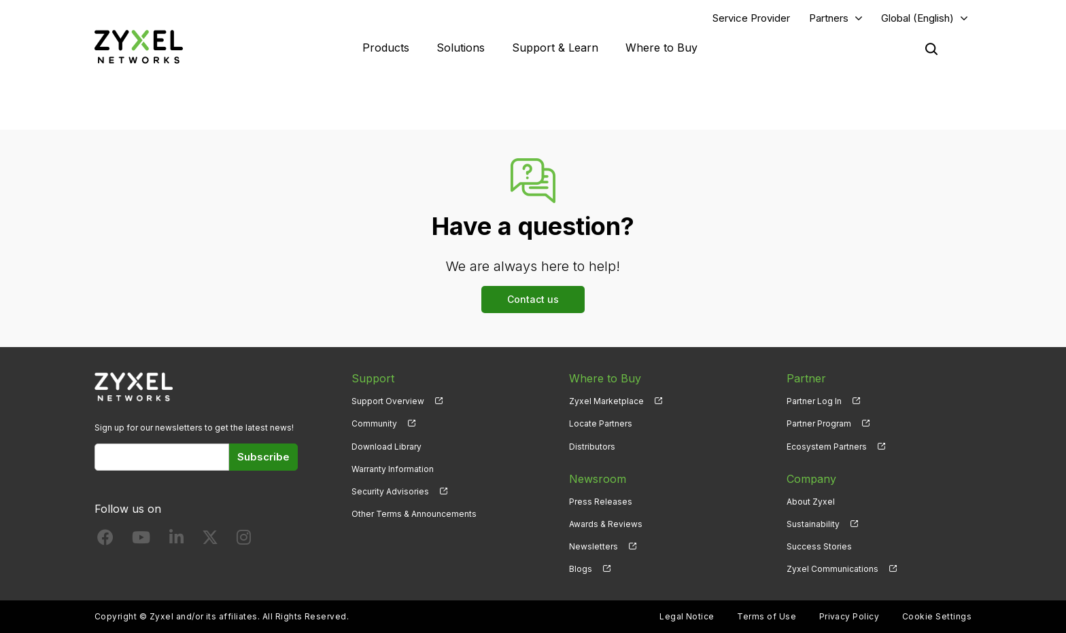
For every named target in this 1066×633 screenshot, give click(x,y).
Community (374, 423)
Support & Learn (555, 47)
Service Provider (751, 18)
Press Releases (600, 501)
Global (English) (917, 18)
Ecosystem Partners (827, 446)
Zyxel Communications (832, 569)
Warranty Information (392, 469)
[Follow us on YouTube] (141, 540)
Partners (828, 18)
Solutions (460, 47)
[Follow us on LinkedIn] (176, 540)
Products (385, 47)
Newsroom (597, 479)
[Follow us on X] (210, 540)
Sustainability (813, 524)
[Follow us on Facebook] (105, 540)
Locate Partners (600, 423)
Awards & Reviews (605, 524)
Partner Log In (814, 401)
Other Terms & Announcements (414, 514)
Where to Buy (661, 47)
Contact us (533, 299)
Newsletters (593, 546)
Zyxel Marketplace (606, 401)
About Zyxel (811, 501)
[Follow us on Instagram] (244, 540)
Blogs (580, 569)
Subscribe (263, 456)
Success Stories (819, 546)
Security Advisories (390, 491)
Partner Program (819, 423)
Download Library (386, 446)
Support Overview (387, 401)
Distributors (592, 446)
